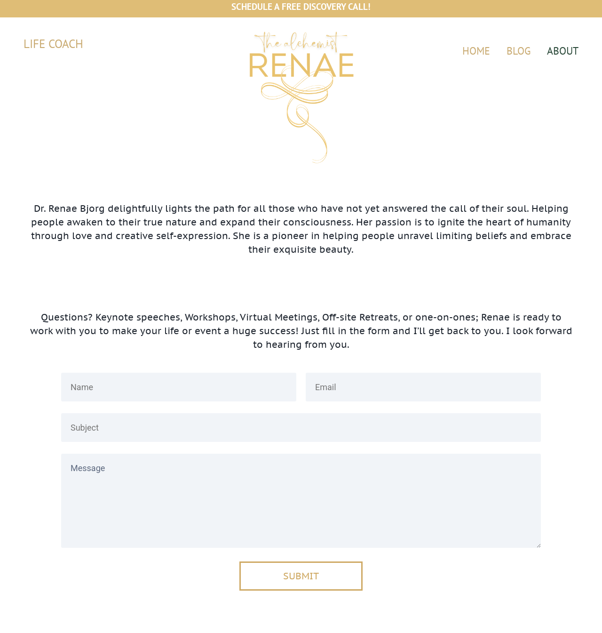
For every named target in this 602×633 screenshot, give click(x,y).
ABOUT (562, 50)
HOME (476, 50)
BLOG (519, 50)
